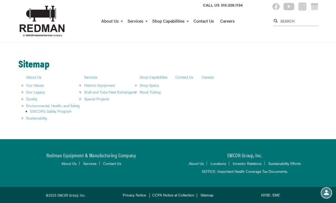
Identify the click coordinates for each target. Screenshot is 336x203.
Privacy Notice (135, 194)
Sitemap (207, 194)
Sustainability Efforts (284, 163)
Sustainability (36, 118)
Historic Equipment (99, 85)
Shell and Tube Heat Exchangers (110, 92)
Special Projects (96, 98)
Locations (218, 163)
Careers (227, 21)
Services (138, 21)
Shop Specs (149, 85)
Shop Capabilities (170, 21)
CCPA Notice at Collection (173, 194)
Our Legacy (35, 92)
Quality (32, 98)
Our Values (35, 85)
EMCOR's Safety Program (51, 111)
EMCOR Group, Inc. (244, 155)
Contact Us (203, 21)
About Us (112, 21)
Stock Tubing (150, 92)
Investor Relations (247, 163)
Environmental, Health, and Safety (53, 105)
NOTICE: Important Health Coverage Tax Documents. (245, 171)
